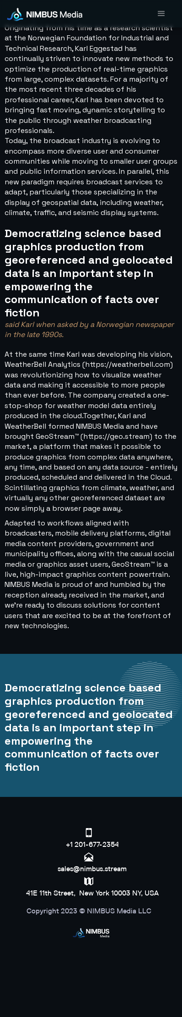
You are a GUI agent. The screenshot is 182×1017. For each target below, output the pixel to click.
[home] (46, 14)
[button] (161, 14)
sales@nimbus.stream (92, 868)
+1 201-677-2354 (92, 844)
